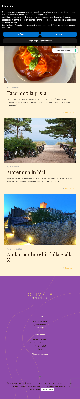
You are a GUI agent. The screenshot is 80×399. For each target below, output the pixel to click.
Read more (69, 112)
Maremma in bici (26, 172)
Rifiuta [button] (21, 34)
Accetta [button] (59, 34)
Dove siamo (40, 335)
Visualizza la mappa (40, 354)
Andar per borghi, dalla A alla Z (40, 257)
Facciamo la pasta (26, 93)
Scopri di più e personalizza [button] (40, 41)
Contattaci (40, 328)
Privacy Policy (48, 389)
